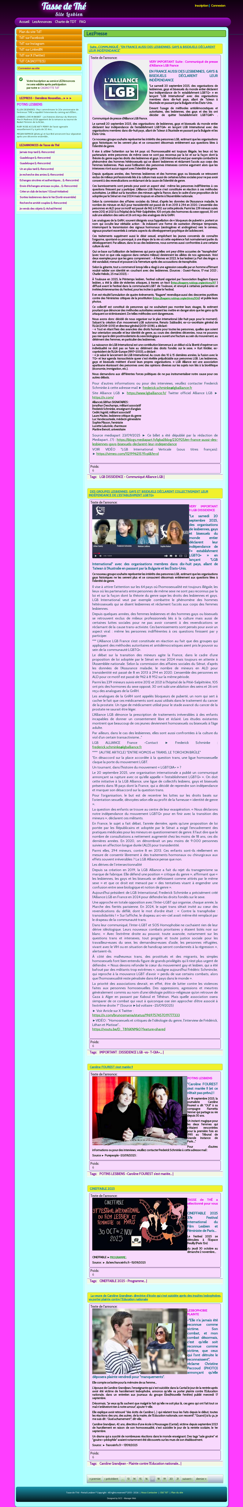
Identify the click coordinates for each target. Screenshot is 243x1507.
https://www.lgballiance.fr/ (146, 393)
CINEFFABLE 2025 (102, 1188)
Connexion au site (28, 68)
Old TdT (164, 1492)
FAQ (82, 22)
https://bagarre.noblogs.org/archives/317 (194, 282)
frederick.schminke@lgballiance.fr (167, 387)
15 (140, 1478)
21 (178, 1478)
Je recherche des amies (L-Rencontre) (42, 174)
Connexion (218, 5)
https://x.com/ (103, 397)
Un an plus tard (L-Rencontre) (37, 169)
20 (171, 1478)
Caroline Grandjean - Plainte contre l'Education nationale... (139, 1463)
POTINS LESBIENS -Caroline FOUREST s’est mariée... (135, 1174)
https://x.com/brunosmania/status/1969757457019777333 (136, 1015)
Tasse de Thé (64, 6)
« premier (95, 1478)
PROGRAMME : (118, 1257)
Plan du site (177, 1492)
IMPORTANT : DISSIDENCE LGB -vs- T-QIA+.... (130, 1052)
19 (164, 1478)
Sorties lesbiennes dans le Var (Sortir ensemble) (48, 197)
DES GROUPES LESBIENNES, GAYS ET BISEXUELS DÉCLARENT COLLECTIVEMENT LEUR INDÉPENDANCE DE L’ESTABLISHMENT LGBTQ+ (148, 493)
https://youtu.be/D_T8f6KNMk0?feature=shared (128, 1029)
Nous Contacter (149, 1492)
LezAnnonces (42, 22)
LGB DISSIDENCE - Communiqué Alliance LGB (131, 477)
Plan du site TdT (30, 32)
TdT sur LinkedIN (31, 49)
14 (134, 1478)
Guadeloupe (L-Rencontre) (35, 157)
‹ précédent (111, 1478)
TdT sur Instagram (31, 44)
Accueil (24, 22)
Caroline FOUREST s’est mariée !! (111, 1067)
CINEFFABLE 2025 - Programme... (122, 1281)
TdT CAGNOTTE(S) (32, 61)
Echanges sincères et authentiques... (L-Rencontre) (49, 180)
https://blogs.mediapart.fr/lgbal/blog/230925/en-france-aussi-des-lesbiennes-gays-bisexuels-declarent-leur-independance (155, 441)
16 (146, 1478)
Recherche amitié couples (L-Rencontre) (43, 203)
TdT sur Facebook (31, 38)
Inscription (201, 5)
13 (128, 1478)
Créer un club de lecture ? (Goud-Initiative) (44, 191)
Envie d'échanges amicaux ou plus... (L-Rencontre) (48, 186)
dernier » (201, 1478)
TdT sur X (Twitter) (32, 55)
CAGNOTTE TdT (49, 87)
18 (158, 1478)
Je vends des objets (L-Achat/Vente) (41, 208)
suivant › (187, 1478)
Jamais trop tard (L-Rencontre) (37, 152)
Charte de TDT (65, 22)
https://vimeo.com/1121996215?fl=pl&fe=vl (127, 453)
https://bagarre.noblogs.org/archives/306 (176, 298)
